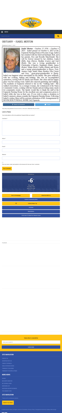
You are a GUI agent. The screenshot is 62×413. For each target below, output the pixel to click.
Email (3, 146)
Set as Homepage (16, 195)
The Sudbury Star (6, 391)
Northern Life (6, 386)
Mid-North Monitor (7, 381)
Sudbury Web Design (51, 409)
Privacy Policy (31, 409)
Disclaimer (24, 409)
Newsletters (31, 211)
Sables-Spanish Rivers (8, 366)
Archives (31, 207)
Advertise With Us (7, 361)
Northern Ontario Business (9, 388)
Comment (4, 118)
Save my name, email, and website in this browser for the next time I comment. (21, 164)
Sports (4, 378)
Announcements (18, 108)
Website (4, 154)
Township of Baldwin (8, 368)
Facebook (4, 242)
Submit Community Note (31, 199)
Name (4, 138)
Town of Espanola (7, 363)
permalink (37, 108)
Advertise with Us (46, 195)
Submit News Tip (26, 203)
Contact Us (5, 358)
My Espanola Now (6, 383)
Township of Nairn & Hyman (9, 371)
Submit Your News (8, 402)
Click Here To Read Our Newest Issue (31, 215)
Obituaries (24, 108)
